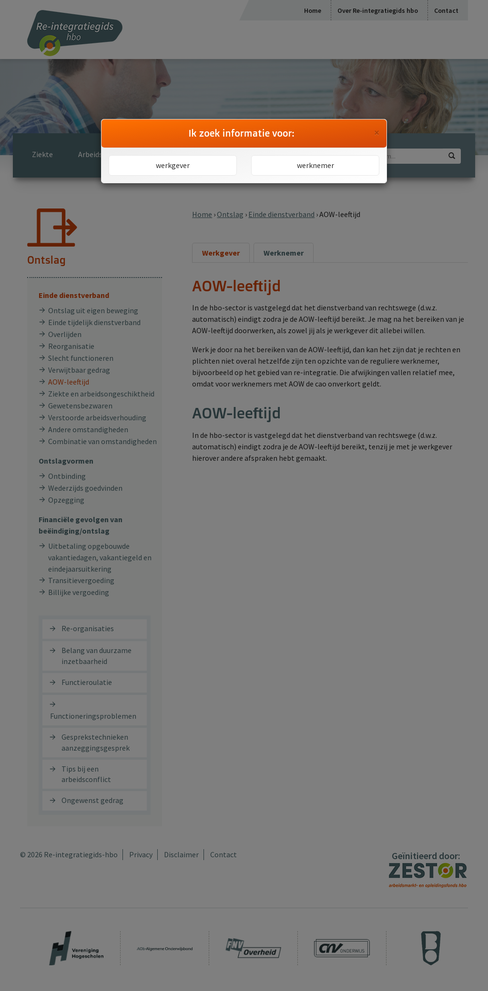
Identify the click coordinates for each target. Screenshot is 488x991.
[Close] (376, 133)
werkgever (173, 165)
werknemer (315, 165)
